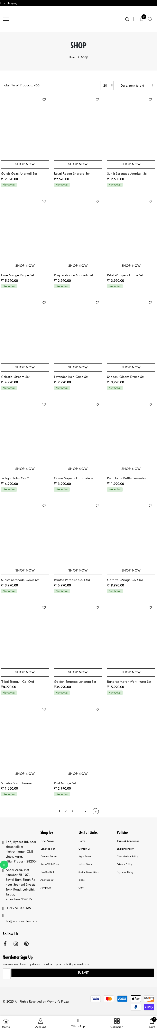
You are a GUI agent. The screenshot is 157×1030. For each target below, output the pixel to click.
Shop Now (25, 164)
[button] (78, 1023)
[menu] (6, 19)
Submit (83, 973)
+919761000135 (18, 908)
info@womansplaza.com (21, 921)
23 (86, 811)
